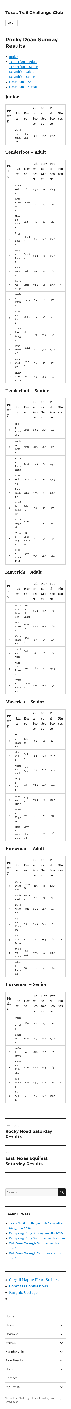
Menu (11, 23)
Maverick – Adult (21, 72)
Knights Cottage (23, 1292)
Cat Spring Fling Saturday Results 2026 (37, 1238)
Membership (14, 1351)
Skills (9, 1369)
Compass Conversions (28, 1286)
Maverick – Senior (22, 77)
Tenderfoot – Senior (23, 66)
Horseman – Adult (22, 82)
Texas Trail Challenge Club (34, 12)
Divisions (11, 1334)
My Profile (12, 1387)
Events (10, 1342)
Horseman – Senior (23, 87)
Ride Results (14, 1360)
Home (9, 1316)
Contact (11, 1378)
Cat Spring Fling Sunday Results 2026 (36, 1233)
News (9, 1325)
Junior (13, 56)
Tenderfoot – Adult (23, 61)
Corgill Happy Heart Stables (34, 1280)
